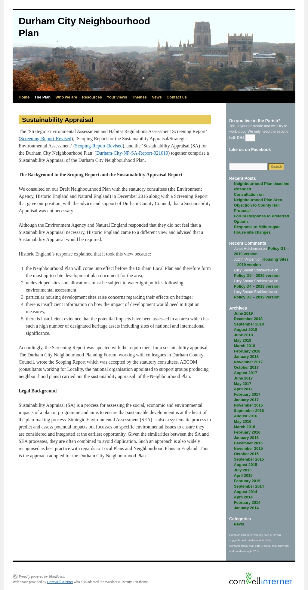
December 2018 (248, 318)
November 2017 (248, 362)
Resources (92, 97)
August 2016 (245, 416)
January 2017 (246, 400)
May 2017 (242, 383)
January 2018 (246, 356)
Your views (117, 97)
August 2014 (245, 491)
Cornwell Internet (60, 582)
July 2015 (243, 470)
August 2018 (245, 329)
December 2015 (248, 443)
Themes (139, 97)
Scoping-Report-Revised (98, 145)
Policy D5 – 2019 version (257, 275)
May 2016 (242, 421)
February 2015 (247, 481)
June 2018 (243, 335)
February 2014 (247, 502)
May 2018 (242, 340)
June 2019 (243, 313)
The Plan (42, 97)
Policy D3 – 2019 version (257, 297)
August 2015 (245, 464)
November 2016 (248, 405)
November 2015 (248, 448)
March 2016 (244, 427)
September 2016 (249, 410)
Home (24, 97)
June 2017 (243, 378)
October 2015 (246, 454)
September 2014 (249, 486)
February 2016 (247, 432)
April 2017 (243, 389)
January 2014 (246, 508)
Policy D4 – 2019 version (257, 286)
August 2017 (245, 373)
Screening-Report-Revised (45, 138)
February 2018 (247, 351)
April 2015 (243, 475)
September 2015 (249, 459)
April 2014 (243, 497)
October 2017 (246, 367)
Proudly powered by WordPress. (42, 576)
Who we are (66, 97)
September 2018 (249, 324)
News (157, 97)
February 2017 (247, 394)
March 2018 (244, 345)
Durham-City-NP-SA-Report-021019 (132, 153)
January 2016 (246, 437)
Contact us (177, 97)
